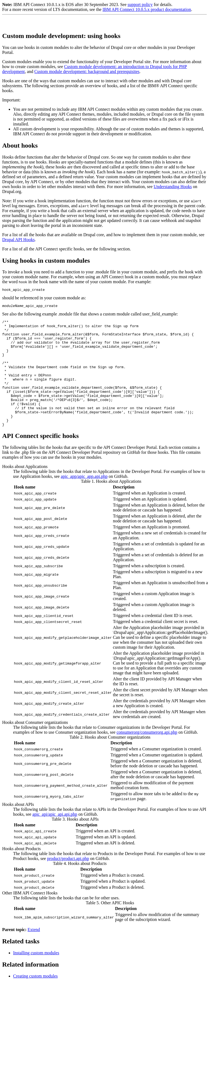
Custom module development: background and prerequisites (86, 71)
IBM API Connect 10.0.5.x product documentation (147, 9)
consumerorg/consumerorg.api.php (147, 755)
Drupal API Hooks (18, 239)
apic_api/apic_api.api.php (54, 837)
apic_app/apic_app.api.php (84, 499)
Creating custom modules (35, 999)
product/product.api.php (68, 881)
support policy (140, 4)
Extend (34, 952)
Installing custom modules (36, 975)
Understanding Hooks (173, 186)
